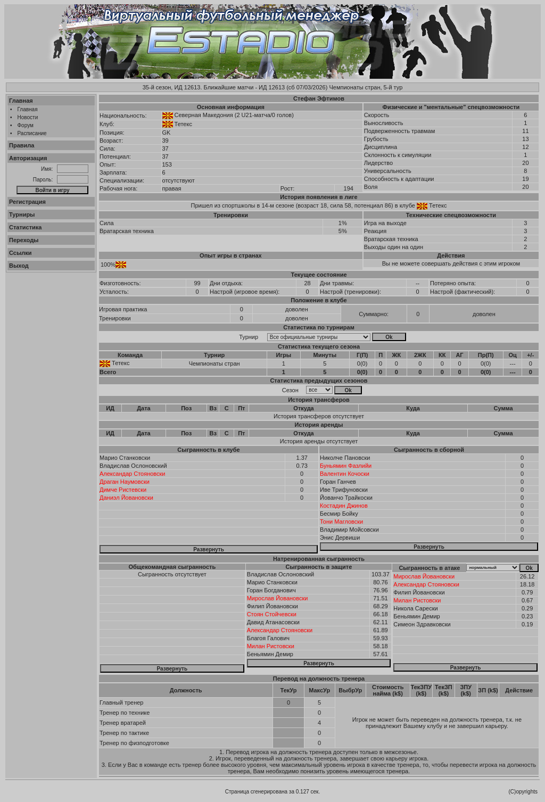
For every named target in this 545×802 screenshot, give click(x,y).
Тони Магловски (341, 521)
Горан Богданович (271, 590)
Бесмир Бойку (339, 513)
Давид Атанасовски (273, 622)
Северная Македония (204, 115)
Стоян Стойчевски (271, 614)
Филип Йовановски (272, 606)
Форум (26, 125)
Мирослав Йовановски (277, 598)
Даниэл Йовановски (126, 497)
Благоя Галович (268, 638)
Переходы (24, 240)
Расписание (32, 133)
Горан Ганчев (338, 481)
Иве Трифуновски (344, 489)
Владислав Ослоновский (133, 465)
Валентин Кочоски (344, 473)
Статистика (25, 227)
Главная (21, 100)
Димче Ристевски (123, 489)
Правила (21, 145)
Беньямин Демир (270, 654)
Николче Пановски (345, 457)
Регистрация (27, 202)
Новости (28, 117)
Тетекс (183, 124)
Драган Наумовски (125, 481)
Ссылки (20, 253)
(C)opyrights (523, 792)
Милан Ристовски (270, 646)
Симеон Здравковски (421, 624)
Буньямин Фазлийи (345, 465)
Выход (19, 265)
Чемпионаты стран (214, 363)
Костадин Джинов (344, 505)
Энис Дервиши (340, 537)
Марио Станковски (125, 457)
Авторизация (28, 158)
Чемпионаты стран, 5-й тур (365, 87)
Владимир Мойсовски (349, 529)
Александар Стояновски (133, 473)
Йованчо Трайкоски (346, 497)
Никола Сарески (415, 608)
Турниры (22, 214)
